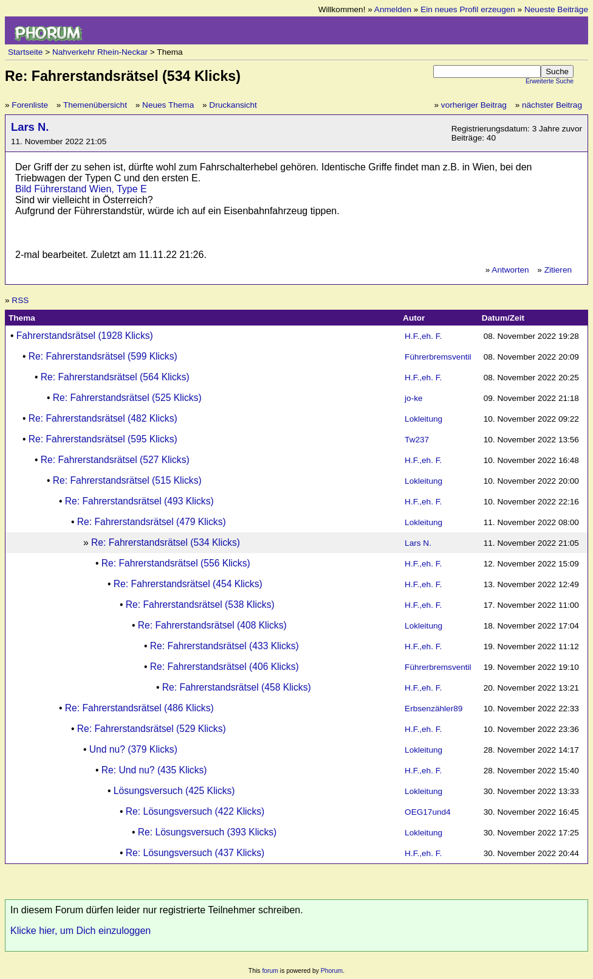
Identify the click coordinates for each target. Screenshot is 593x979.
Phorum (332, 970)
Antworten (510, 269)
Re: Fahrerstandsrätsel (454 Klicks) (188, 584)
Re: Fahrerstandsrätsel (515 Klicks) (127, 480)
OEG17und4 (428, 812)
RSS (20, 300)
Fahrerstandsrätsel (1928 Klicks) (84, 335)
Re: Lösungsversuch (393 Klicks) (207, 832)
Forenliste (30, 105)
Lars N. (30, 126)
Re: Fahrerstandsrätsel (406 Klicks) (224, 666)
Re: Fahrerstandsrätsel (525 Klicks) (127, 397)
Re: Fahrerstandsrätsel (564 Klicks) (115, 377)
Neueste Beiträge (556, 9)
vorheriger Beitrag (474, 105)
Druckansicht (233, 105)
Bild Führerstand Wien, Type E (81, 189)
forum (270, 970)
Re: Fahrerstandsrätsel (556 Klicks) (175, 563)
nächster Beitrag (552, 105)
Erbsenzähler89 (433, 708)
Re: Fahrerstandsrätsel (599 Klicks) (103, 356)
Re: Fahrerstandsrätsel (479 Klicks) (151, 522)
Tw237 (417, 439)
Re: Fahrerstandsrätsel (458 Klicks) (236, 687)
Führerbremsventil (438, 356)
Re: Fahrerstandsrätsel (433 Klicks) (224, 646)
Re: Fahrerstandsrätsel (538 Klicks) (200, 604)
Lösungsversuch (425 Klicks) (174, 791)
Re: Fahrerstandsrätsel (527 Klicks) (115, 460)
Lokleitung (423, 418)
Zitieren (558, 269)
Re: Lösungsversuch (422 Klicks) (195, 811)
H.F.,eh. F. (423, 336)
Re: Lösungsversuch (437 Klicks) (195, 853)
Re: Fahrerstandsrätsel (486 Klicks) (139, 708)
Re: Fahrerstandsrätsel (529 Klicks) (151, 728)
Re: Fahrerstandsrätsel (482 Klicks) (103, 418)
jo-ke (413, 398)
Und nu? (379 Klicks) (133, 749)
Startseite (25, 52)
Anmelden (392, 9)
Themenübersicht (95, 105)
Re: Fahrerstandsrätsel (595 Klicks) (103, 439)
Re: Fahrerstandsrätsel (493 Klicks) (139, 501)
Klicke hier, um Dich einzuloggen (80, 930)
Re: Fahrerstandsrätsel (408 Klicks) (212, 625)
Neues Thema (168, 105)
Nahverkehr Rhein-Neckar (100, 52)
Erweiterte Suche (550, 81)
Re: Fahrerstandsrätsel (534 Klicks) (165, 542)
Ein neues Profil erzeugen (467, 9)
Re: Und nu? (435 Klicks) (154, 770)
